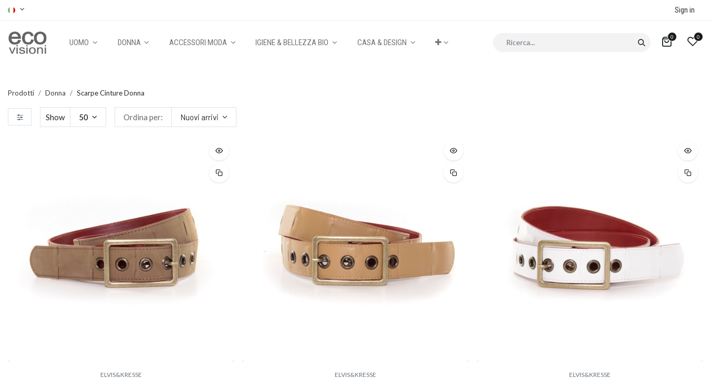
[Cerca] (641, 42)
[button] (441, 42)
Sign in (685, 10)
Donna (55, 93)
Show (55, 117)
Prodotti (21, 93)
